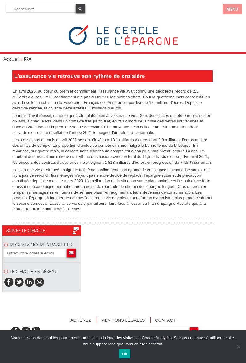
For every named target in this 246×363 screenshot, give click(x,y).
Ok (124, 354)
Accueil (11, 59)
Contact (165, 320)
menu (232, 9)
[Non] (238, 347)
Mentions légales (123, 320)
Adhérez (80, 320)
